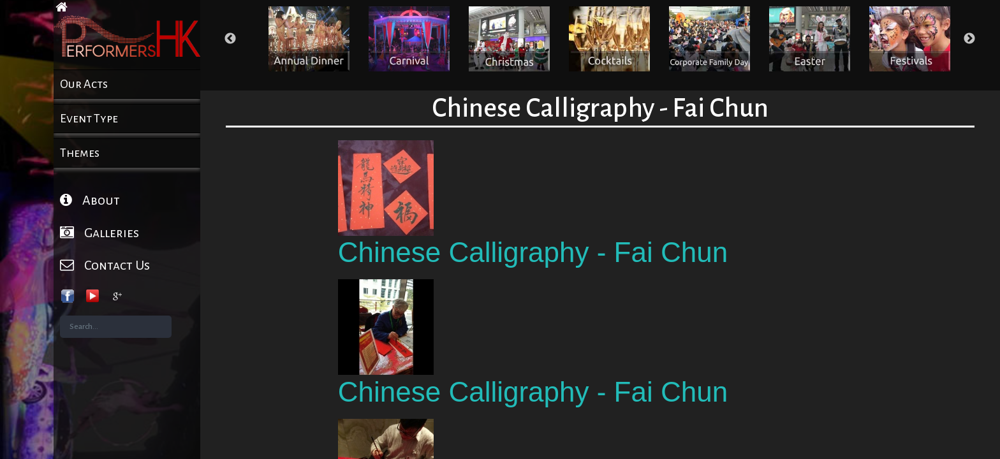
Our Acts (84, 84)
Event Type (89, 118)
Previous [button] (230, 39)
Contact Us (105, 265)
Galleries (99, 232)
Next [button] (969, 39)
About (90, 200)
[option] (308, 38)
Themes (79, 153)
